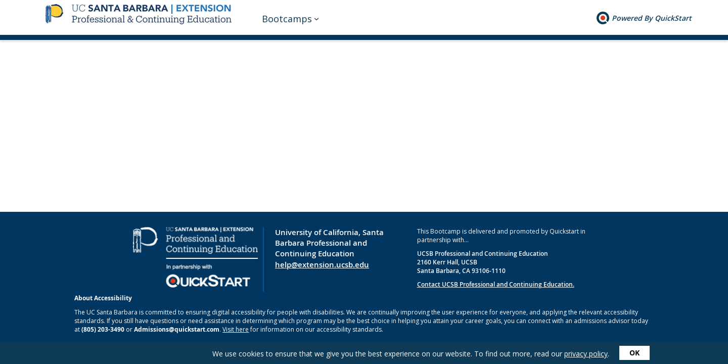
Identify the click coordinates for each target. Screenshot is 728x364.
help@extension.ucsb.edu (322, 264)
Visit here (235, 329)
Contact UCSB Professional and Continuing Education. (495, 284)
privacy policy (586, 353)
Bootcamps (287, 19)
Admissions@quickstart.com (176, 329)
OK (634, 352)
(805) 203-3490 (102, 329)
